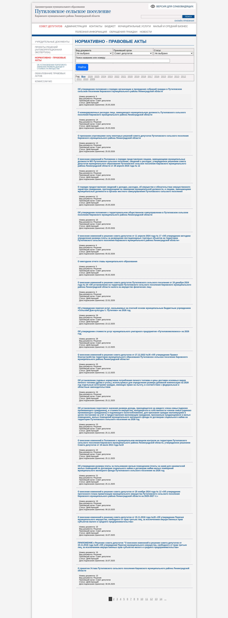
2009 (92, 79)
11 (146, 599)
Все (83, 76)
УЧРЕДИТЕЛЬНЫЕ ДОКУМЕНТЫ (52, 41)
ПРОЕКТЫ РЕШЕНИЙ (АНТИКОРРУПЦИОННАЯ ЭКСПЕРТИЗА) (48, 50)
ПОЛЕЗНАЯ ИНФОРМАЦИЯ (91, 31)
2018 (143, 76)
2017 (150, 76)
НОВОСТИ (146, 31)
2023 (110, 76)
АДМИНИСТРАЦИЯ (76, 26)
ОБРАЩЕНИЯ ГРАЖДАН (123, 31)
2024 (103, 76)
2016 (156, 76)
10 (141, 599)
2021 (123, 76)
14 (160, 599)
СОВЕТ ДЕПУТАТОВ (50, 26)
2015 (163, 76)
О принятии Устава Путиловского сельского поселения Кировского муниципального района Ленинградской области (133, 569)
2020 (130, 76)
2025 (96, 76)
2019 (136, 76)
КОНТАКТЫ (95, 26)
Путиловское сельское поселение (77, 11)
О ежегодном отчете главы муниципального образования (107, 261)
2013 (176, 76)
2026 (90, 76)
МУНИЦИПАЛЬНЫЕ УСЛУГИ (134, 26)
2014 (170, 76)
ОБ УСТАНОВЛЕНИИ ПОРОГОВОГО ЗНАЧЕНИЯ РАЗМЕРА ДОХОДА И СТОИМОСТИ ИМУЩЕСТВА (52, 67)
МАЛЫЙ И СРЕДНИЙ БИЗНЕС (170, 26)
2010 (85, 79)
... (165, 599)
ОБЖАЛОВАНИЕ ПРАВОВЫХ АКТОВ (50, 74)
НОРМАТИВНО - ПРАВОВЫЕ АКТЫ (50, 59)
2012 (183, 76)
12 (151, 599)
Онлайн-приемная (184, 21)
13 (156, 599)
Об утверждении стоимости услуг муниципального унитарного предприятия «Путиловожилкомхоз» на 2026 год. (133, 332)
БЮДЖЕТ (110, 26)
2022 (117, 76)
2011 (79, 79)
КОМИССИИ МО (43, 81)
